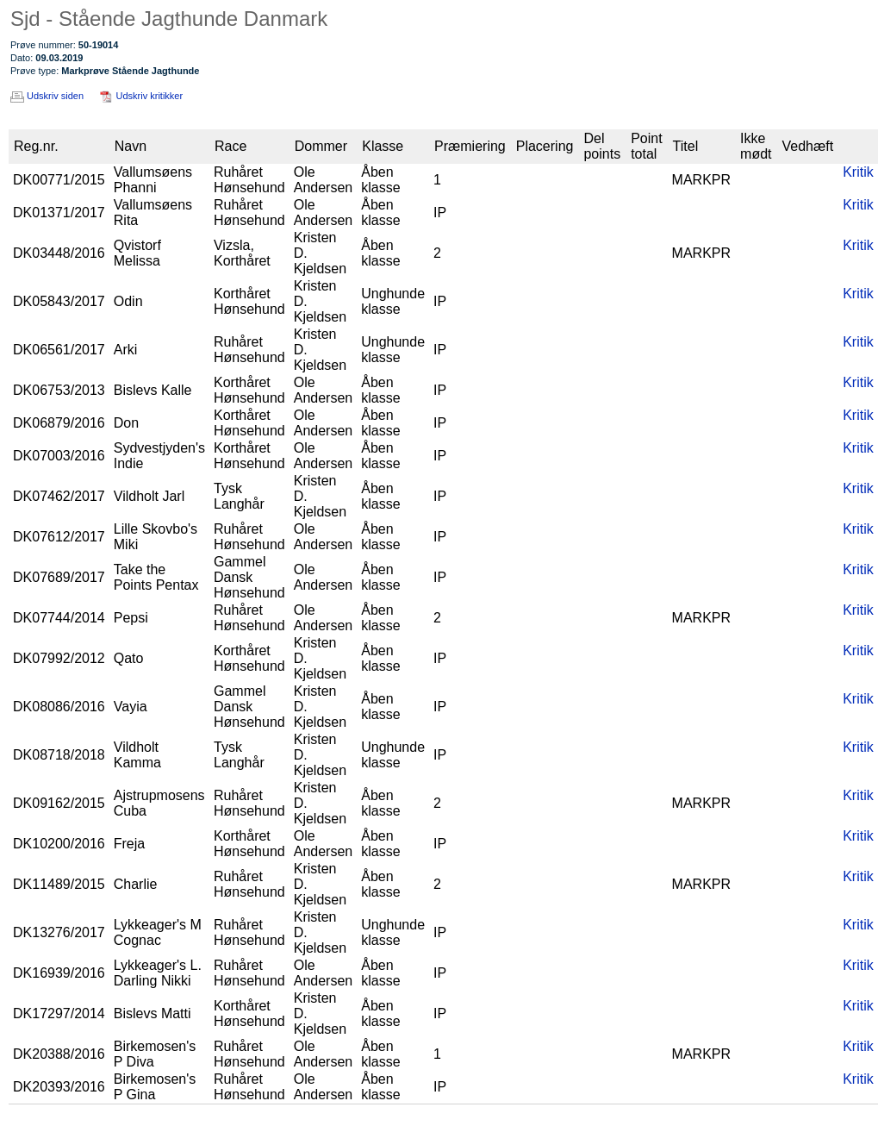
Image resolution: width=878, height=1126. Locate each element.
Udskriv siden (55, 96)
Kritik (858, 172)
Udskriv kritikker (150, 96)
